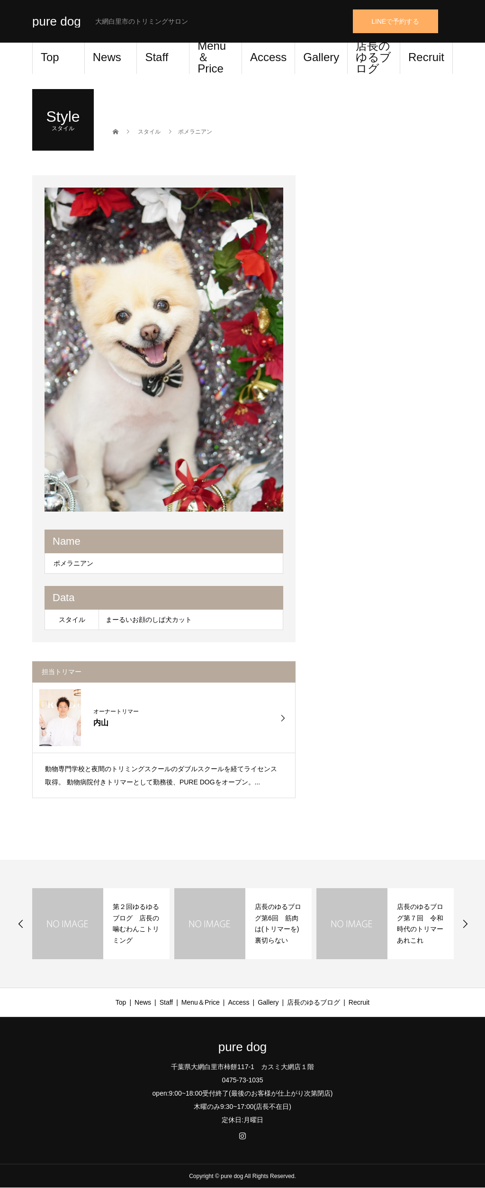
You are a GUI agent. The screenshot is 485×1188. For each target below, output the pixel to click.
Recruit (426, 57)
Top (50, 57)
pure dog (56, 21)
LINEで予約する (395, 21)
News (107, 57)
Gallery (321, 57)
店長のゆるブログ (373, 58)
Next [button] (465, 923)
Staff (156, 57)
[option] (164, 350)
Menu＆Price (212, 58)
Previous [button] (21, 923)
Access (268, 57)
